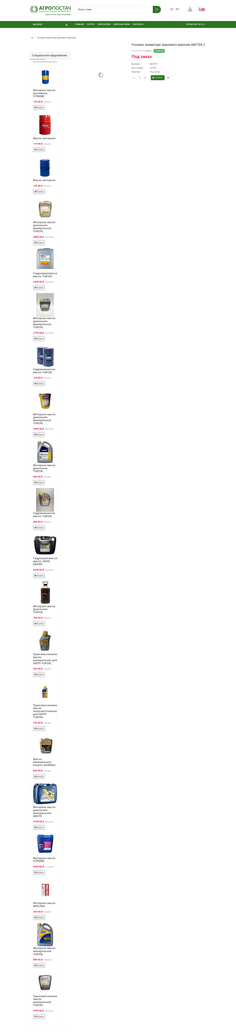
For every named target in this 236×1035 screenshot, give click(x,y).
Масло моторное (44, 138)
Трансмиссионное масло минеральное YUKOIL (45, 1001)
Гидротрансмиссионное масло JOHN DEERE (49, 561)
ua (171, 9)
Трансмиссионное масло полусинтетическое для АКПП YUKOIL (46, 711)
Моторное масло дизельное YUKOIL (44, 468)
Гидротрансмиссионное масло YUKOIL (49, 275)
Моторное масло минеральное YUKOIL (44, 951)
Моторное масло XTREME (44, 860)
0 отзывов (147, 51)
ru (177, 9)
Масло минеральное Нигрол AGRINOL (44, 762)
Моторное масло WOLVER (44, 905)
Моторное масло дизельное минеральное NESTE (44, 812)
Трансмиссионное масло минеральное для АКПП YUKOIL (45, 659)
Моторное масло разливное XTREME (44, 93)
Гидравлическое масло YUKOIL (44, 371)
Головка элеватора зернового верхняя (56, 38)
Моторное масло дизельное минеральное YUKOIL (44, 227)
